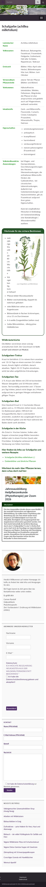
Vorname (10, 643)
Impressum (23, 877)
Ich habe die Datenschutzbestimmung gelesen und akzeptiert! (22, 679)
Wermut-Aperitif (10, 862)
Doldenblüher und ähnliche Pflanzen (20, 461)
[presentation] (16, 695)
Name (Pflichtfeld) (23, 728)
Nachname (10, 633)
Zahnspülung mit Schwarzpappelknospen (19, 852)
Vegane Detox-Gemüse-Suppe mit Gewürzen (20, 847)
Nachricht (23, 765)
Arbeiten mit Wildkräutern (13, 816)
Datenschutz (11, 663)
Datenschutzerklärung (25, 784)
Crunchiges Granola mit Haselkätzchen (18, 857)
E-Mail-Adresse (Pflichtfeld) (23, 737)
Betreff (23, 746)
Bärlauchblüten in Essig (12, 821)
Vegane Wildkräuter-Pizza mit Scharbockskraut (21, 842)
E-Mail (9, 653)
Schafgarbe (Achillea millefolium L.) (20, 457)
